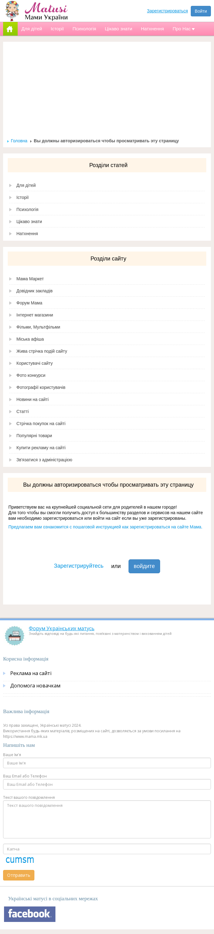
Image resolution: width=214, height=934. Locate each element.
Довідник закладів (34, 290)
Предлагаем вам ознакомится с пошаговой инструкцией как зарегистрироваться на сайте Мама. (105, 526)
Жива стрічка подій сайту (41, 351)
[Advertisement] (107, 91)
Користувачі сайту (34, 363)
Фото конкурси (31, 375)
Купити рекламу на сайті (41, 447)
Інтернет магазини (34, 314)
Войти (201, 11)
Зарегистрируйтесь (78, 566)
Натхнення (27, 233)
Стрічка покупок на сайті (40, 423)
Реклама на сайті (30, 673)
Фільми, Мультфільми (38, 327)
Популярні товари (34, 435)
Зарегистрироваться (167, 10)
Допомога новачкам (35, 685)
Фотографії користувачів (40, 387)
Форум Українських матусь (61, 628)
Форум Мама (29, 302)
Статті (22, 411)
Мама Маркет (30, 278)
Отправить (18, 875)
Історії (22, 197)
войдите (144, 566)
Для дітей (26, 185)
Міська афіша (30, 339)
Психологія (27, 209)
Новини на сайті (32, 399)
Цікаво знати (29, 221)
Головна (19, 140)
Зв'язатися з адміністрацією (44, 459)
